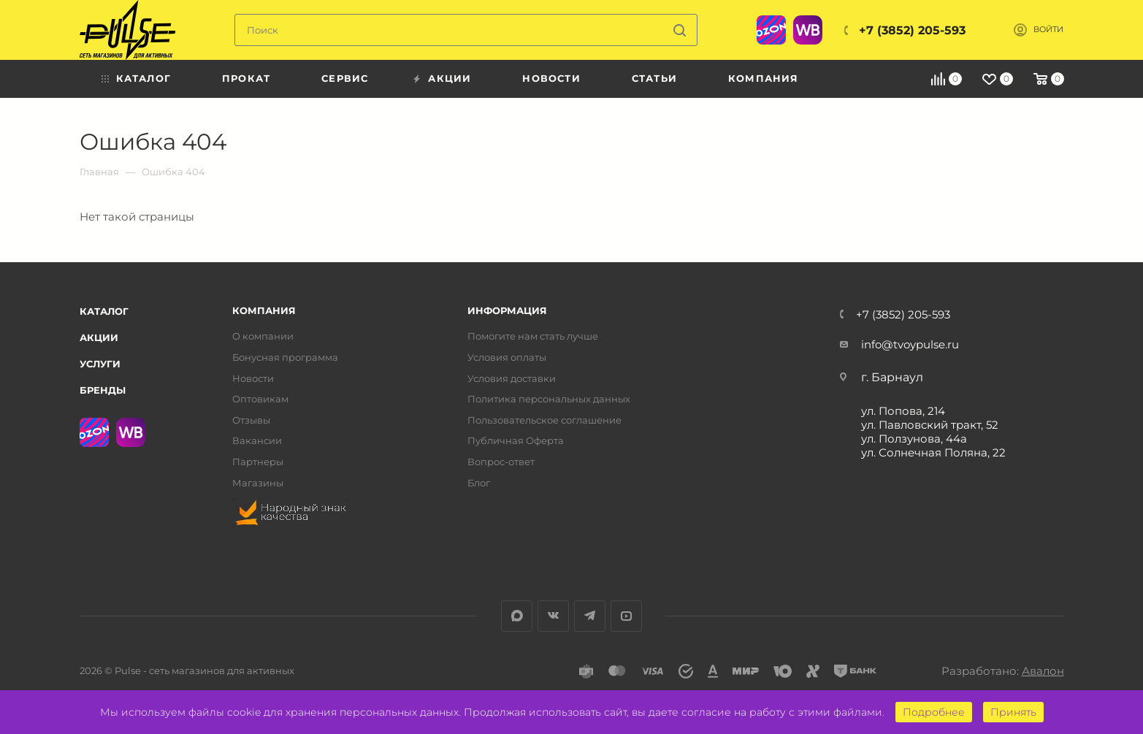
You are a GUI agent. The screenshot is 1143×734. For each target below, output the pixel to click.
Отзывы (251, 420)
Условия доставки (511, 378)
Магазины (257, 483)
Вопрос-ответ (501, 461)
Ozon (771, 30)
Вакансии (257, 440)
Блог (478, 483)
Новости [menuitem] (551, 78)
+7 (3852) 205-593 (912, 30)
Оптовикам (260, 399)
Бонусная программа (285, 357)
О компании (263, 336)
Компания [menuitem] (763, 78)
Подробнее (934, 712)
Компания (264, 310)
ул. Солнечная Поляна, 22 (933, 452)
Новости (253, 378)
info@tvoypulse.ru (910, 344)
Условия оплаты (506, 357)
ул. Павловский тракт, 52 (929, 425)
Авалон (1043, 671)
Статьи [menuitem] (654, 78)
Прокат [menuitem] (246, 78)
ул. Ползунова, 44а (914, 439)
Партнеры (257, 461)
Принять (1013, 712)
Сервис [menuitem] (344, 78)
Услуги (100, 364)
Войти (1048, 29)
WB (807, 30)
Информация (507, 310)
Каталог (104, 311)
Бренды (103, 390)
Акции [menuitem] (449, 78)
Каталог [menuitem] (143, 78)
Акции (99, 337)
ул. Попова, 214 (903, 411)
